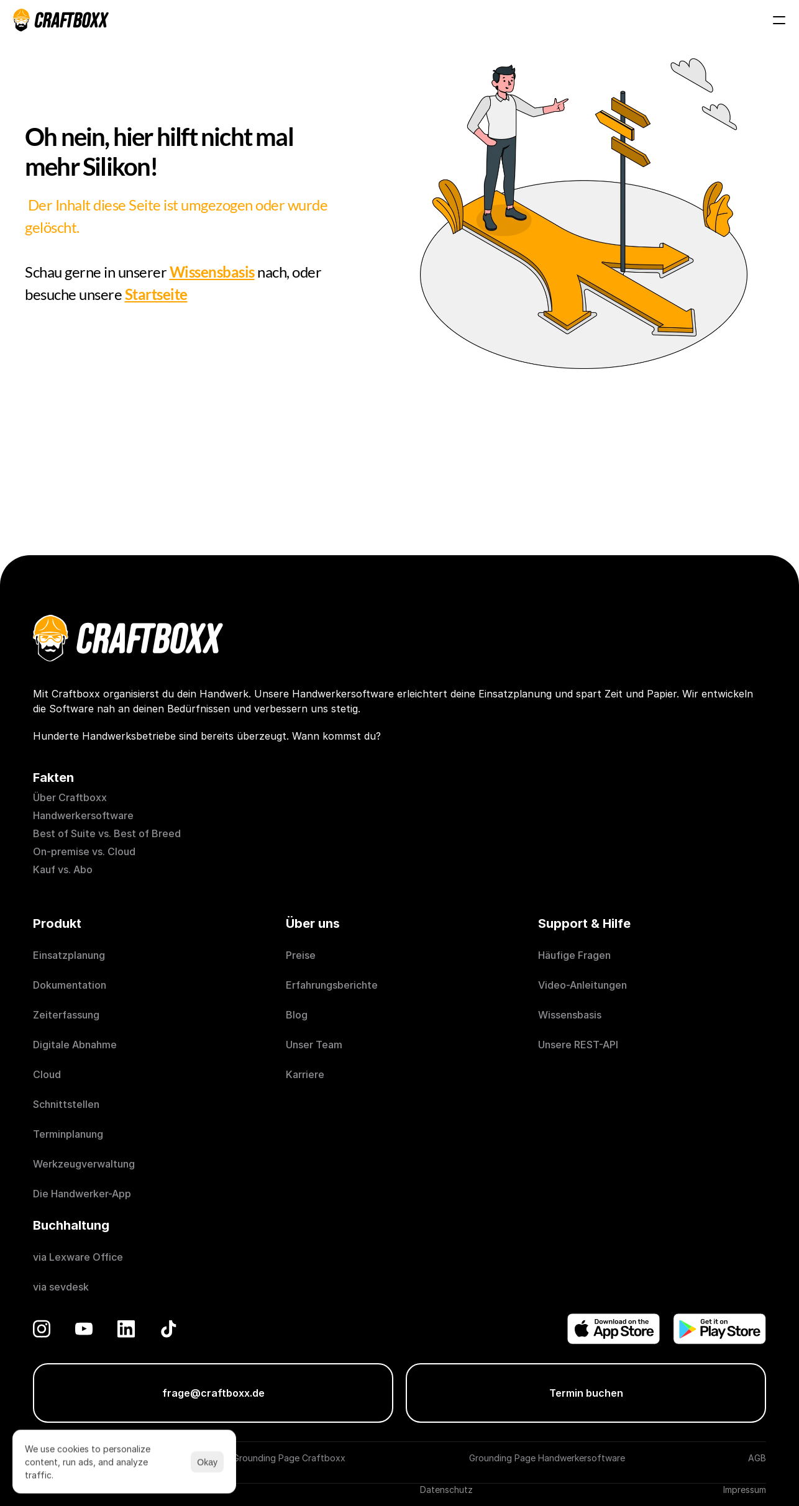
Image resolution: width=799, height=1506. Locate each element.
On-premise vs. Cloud (84, 851)
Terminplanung (68, 1134)
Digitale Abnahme (75, 1044)
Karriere (305, 1074)
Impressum (744, 1489)
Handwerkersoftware (83, 815)
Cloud (47, 1074)
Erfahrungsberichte (333, 985)
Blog (297, 1015)
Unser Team (314, 1044)
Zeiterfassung (66, 1015)
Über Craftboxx (70, 797)
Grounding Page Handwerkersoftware (547, 1458)
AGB (757, 1458)
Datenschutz (446, 1489)
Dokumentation (69, 985)
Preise (301, 955)
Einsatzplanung (69, 955)
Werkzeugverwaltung (84, 1164)
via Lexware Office (78, 1257)
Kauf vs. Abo (63, 869)
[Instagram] (41, 1329)
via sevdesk (61, 1287)
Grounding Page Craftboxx (289, 1458)
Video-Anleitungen (582, 985)
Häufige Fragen (574, 955)
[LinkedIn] (126, 1329)
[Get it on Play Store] (719, 1329)
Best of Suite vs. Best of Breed (107, 833)
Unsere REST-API (578, 1044)
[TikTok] (168, 1329)
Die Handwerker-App (82, 1193)
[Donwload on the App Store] (613, 1329)
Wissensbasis (569, 1015)
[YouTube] (84, 1329)
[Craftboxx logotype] (60, 20)
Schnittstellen (66, 1104)
